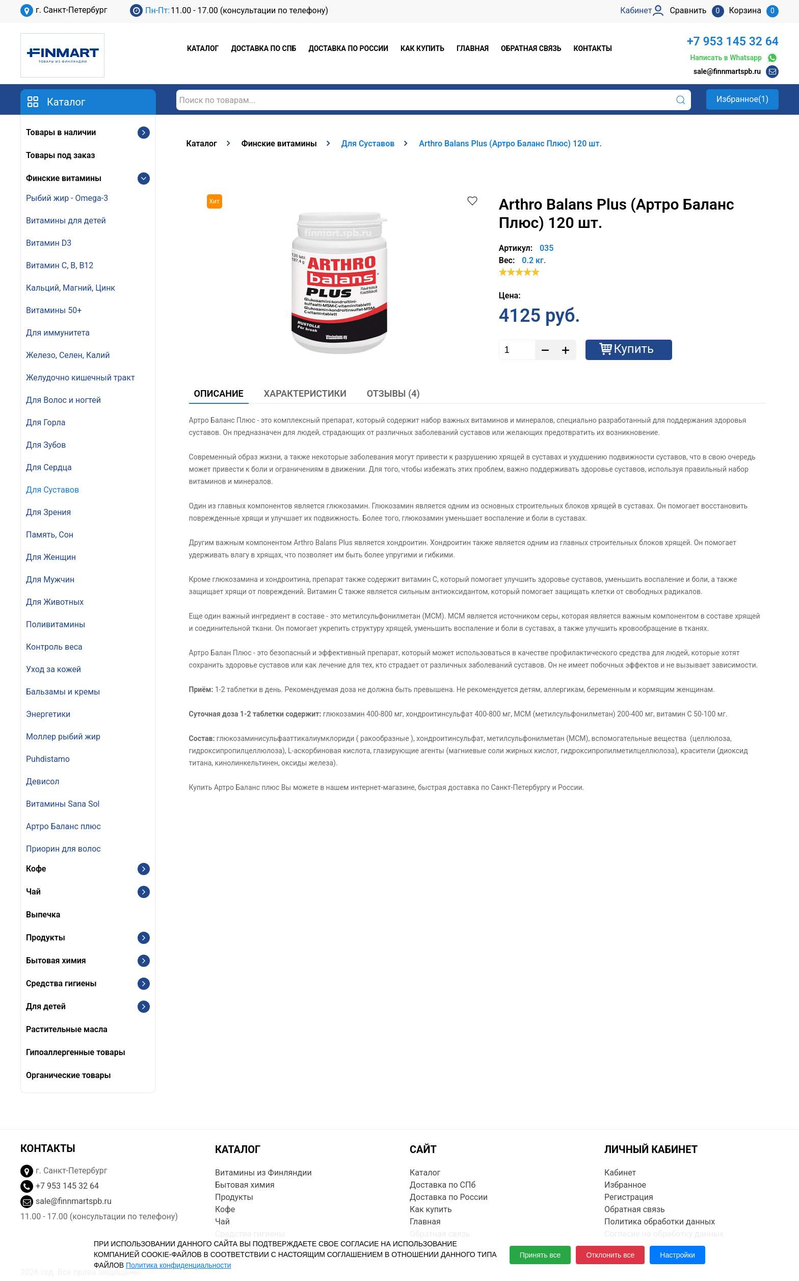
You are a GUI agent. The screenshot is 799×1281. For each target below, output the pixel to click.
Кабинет (620, 1172)
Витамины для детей (66, 220)
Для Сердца (49, 467)
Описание (219, 393)
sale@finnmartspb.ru (727, 71)
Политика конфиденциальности (178, 1265)
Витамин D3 (48, 243)
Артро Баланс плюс (63, 826)
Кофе (36, 869)
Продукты (45, 937)
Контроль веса (54, 647)
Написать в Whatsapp (734, 58)
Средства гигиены (61, 983)
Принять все (540, 1255)
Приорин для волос (63, 849)
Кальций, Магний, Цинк (70, 288)
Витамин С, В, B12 (59, 265)
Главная (473, 48)
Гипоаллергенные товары (75, 1052)
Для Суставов (52, 490)
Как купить (422, 48)
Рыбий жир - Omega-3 (67, 198)
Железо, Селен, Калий (68, 355)
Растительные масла (67, 1029)
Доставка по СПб (263, 48)
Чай (33, 891)
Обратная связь (531, 48)
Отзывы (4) (393, 393)
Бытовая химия (56, 960)
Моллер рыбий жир (63, 736)
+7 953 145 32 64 (733, 41)
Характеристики (305, 393)
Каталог (203, 48)
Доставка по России (348, 48)
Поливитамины (55, 624)
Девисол (43, 781)
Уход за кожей (53, 669)
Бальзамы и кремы (63, 692)
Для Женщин (51, 557)
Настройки (677, 1255)
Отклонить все (610, 1255)
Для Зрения (48, 512)
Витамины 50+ (54, 310)
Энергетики (48, 714)
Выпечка (43, 914)
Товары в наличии (61, 132)
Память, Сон (49, 535)
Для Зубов (46, 445)
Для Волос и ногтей (63, 400)
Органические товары (68, 1075)
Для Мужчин (50, 579)
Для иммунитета (58, 333)
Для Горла (46, 422)
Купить (634, 349)
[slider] (519, 272)
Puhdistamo (48, 759)
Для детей (46, 1006)
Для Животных (55, 602)
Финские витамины (63, 178)
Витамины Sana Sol (62, 804)
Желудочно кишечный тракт (80, 377)
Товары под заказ (60, 155)
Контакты (593, 48)
